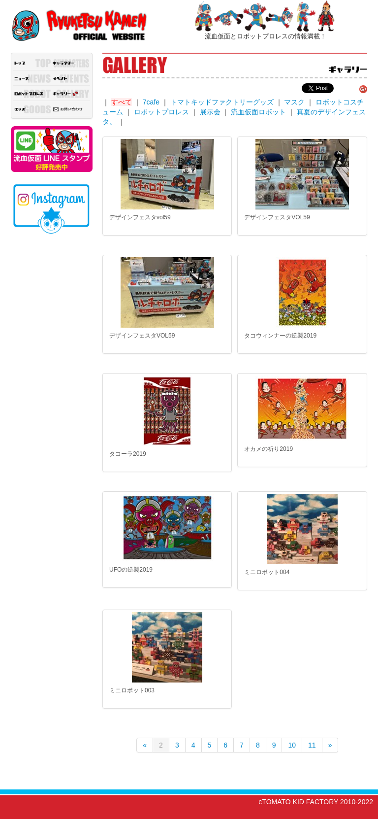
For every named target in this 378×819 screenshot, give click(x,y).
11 (312, 745)
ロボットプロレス (161, 112)
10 (292, 745)
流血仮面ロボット (258, 112)
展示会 (210, 112)
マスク (294, 102)
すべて (121, 102)
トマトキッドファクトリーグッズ (222, 102)
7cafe (151, 102)
